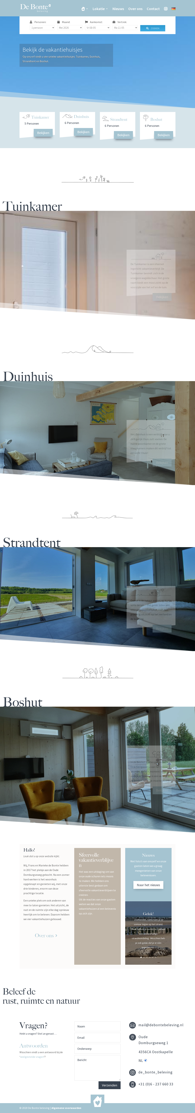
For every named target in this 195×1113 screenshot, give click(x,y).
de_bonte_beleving (155, 1072)
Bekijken (43, 133)
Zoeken (152, 28)
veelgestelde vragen (32, 1056)
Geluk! (148, 914)
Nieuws (118, 9)
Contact (153, 9)
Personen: (38, 22)
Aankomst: (94, 22)
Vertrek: (120, 22)
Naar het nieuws (148, 885)
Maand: (63, 22)
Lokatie (99, 9)
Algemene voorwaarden (66, 1108)
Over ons (135, 9)
